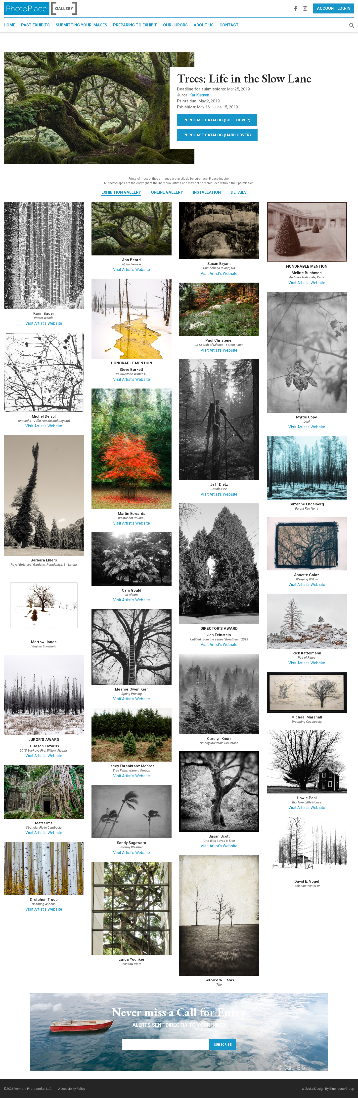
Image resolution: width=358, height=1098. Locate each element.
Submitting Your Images (81, 25)
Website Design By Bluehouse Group (328, 1089)
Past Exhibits (35, 25)
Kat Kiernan (199, 95)
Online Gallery (167, 192)
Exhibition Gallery (121, 192)
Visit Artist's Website (43, 323)
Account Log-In (333, 8)
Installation (207, 192)
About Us (204, 25)
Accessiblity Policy (71, 1089)
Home (9, 25)
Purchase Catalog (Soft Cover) (216, 120)
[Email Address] (165, 1044)
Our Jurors (175, 25)
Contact (229, 25)
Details (239, 192)
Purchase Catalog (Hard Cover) (217, 135)
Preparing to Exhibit (135, 25)
